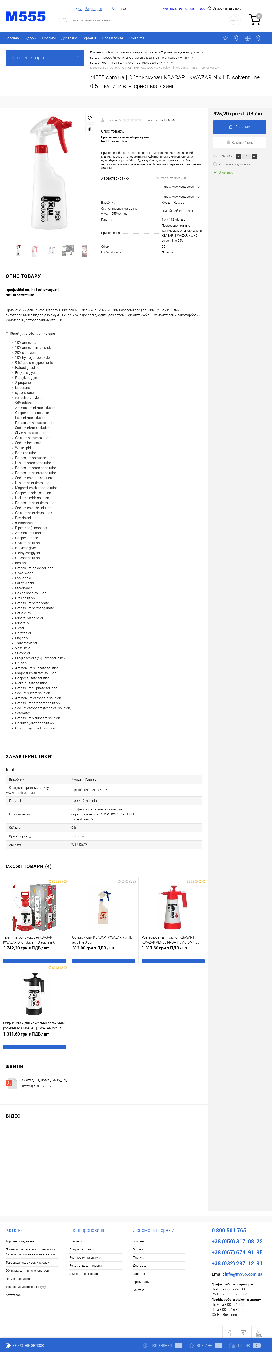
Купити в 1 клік (239, 142)
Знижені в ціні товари (84, 1272)
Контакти (136, 38)
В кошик (239, 127)
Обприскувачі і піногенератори (27, 1269)
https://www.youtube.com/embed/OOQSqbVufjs (194, 187)
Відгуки (30, 38)
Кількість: (226, 156)
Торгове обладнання (20, 1240)
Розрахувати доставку (231, 164)
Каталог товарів (45, 58)
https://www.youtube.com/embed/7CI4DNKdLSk (194, 197)
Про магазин (112, 38)
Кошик (245, 1345)
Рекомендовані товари (85, 1264)
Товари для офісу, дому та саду (27, 1261)
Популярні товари (81, 1248)
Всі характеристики (171, 178)
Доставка (69, 38)
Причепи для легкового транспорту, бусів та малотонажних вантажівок (30, 1250)
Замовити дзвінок (227, 8)
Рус (113, 8)
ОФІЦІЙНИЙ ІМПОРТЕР (178, 211)
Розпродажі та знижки (85, 1256)
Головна (12, 38)
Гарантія (89, 38)
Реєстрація (93, 8)
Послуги (49, 38)
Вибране (205, 1345)
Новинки (75, 1240)
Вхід (79, 8)
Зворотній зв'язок (25, 1345)
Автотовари (14, 1293)
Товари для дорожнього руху (26, 1285)
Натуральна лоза (18, 1277)
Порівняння (162, 1345)
